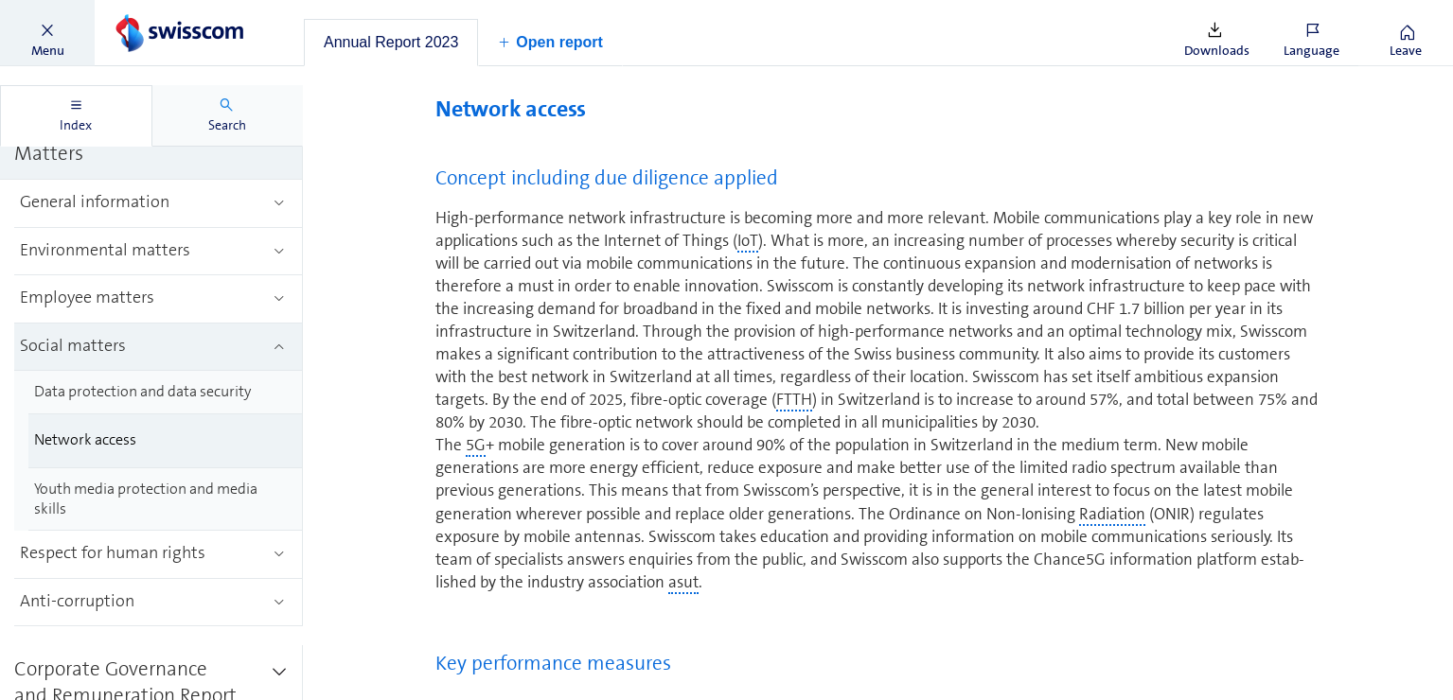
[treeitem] (158, 204)
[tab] (391, 42)
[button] (47, 33)
